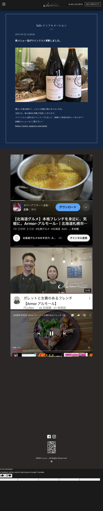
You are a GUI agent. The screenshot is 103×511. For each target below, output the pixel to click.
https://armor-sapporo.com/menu (31, 126)
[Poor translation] (8, 475)
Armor (45, 458)
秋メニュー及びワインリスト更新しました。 (38, 41)
